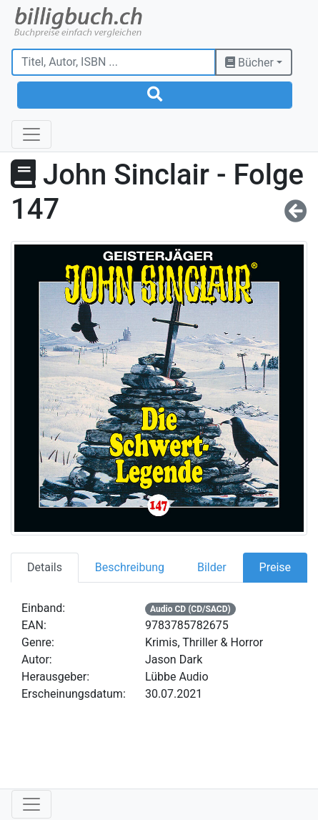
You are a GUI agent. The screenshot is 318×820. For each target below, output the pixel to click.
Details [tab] (44, 567)
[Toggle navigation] (31, 134)
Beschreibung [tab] (129, 567)
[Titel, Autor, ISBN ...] (113, 62)
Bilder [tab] (212, 567)
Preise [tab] (275, 567)
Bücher (249, 62)
